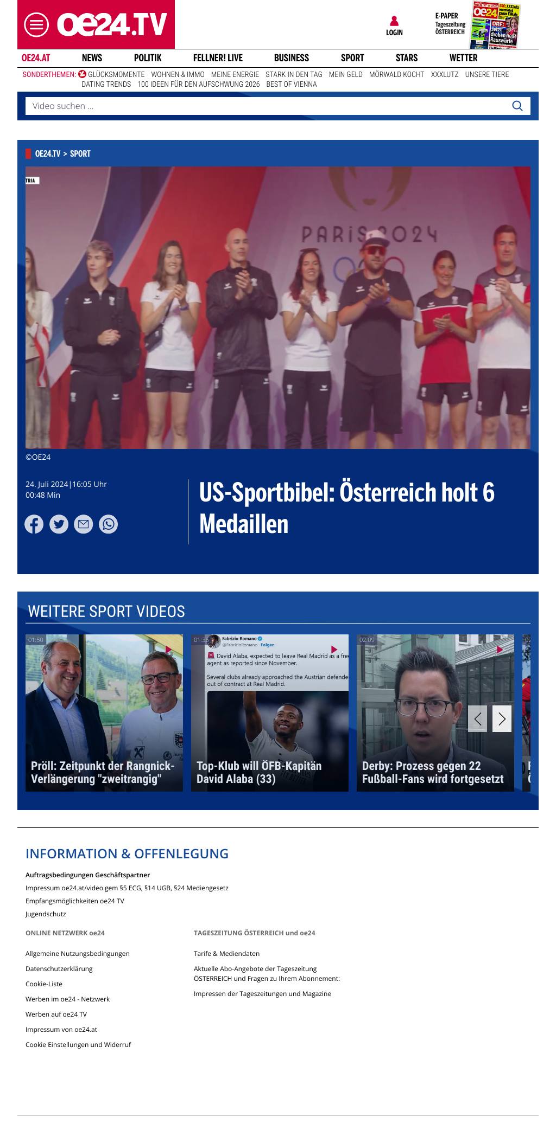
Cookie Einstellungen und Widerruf (78, 1044)
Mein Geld (346, 74)
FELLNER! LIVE (218, 58)
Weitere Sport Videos (106, 611)
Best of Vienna (292, 84)
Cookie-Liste (44, 983)
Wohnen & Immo (177, 74)
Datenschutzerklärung (59, 968)
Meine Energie (235, 74)
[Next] (501, 718)
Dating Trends (106, 84)
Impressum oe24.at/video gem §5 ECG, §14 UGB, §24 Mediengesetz (127, 887)
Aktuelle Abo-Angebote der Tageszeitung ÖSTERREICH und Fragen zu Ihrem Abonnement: (267, 973)
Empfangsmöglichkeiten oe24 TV (75, 900)
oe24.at (36, 58)
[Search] (517, 106)
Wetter (464, 58)
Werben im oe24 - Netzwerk (68, 999)
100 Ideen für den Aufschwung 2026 (198, 84)
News (92, 58)
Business (291, 58)
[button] (33, 24)
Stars (407, 58)
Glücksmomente (116, 74)
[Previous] (477, 718)
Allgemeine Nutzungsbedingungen (78, 953)
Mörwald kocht (397, 74)
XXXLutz (445, 74)
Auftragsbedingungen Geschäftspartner (88, 874)
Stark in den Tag (294, 74)
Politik (148, 58)
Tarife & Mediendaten (227, 953)
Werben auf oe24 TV (56, 1014)
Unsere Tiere (487, 74)
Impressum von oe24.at (61, 1029)
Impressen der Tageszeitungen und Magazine (262, 993)
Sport (352, 58)
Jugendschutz (46, 913)
